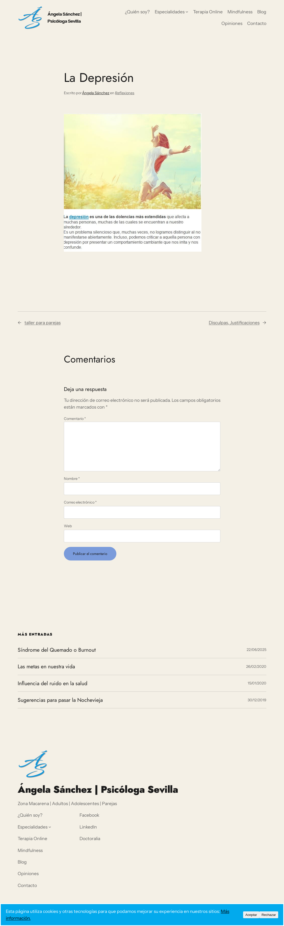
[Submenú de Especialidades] (187, 11)
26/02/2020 (256, 666)
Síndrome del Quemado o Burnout (57, 650)
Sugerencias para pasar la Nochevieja (60, 700)
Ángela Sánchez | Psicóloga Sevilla (98, 789)
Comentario (75, 418)
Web (68, 526)
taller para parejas (42, 322)
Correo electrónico (80, 502)
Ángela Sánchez (95, 93)
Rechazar (269, 915)
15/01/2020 (257, 683)
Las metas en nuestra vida (46, 666)
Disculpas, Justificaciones (234, 322)
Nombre (72, 478)
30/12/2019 (257, 700)
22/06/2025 (256, 649)
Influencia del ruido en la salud (52, 683)
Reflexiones (124, 93)
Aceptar (251, 915)
